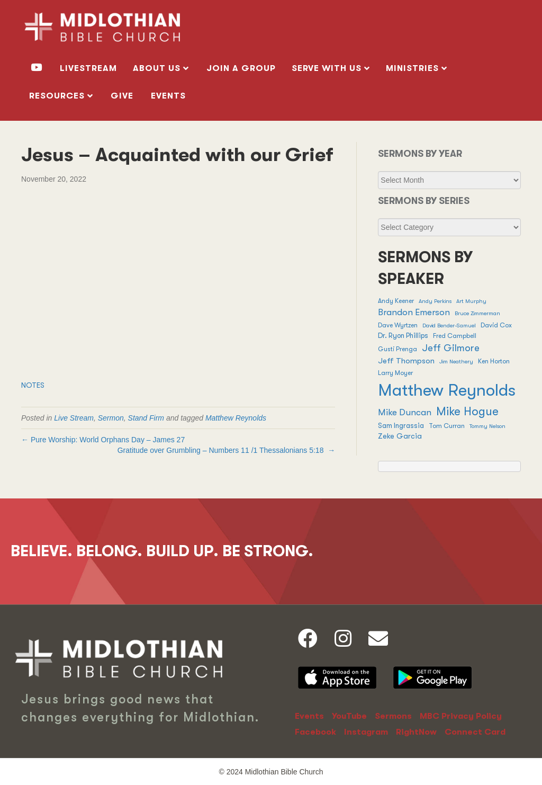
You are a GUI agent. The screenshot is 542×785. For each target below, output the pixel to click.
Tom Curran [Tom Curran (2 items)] (447, 426)
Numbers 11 (229, 450)
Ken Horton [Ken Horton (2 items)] (494, 361)
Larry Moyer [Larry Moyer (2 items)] (395, 373)
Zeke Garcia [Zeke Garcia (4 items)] (400, 436)
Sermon (111, 418)
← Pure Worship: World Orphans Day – (104, 439)
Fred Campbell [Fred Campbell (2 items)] (454, 336)
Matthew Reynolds (235, 418)
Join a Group (241, 68)
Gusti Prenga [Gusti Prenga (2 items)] (397, 349)
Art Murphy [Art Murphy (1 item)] (471, 301)
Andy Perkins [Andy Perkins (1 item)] (435, 301)
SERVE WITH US (327, 68)
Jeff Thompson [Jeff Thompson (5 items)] (406, 360)
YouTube (349, 716)
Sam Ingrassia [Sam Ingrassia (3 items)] (401, 426)
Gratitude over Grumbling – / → (227, 450)
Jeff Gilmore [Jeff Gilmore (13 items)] (451, 348)
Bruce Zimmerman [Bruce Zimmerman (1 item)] (477, 313)
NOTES (32, 385)
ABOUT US (156, 68)
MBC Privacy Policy (461, 716)
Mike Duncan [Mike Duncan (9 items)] (404, 412)
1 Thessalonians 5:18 (289, 450)
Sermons (393, 716)
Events (168, 96)
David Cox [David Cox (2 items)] (496, 325)
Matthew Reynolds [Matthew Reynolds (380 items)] (447, 390)
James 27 (168, 439)
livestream (88, 68)
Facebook (315, 732)
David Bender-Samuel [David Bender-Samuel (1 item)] (449, 325)
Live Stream (74, 418)
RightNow (416, 732)
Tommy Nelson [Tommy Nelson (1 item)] (487, 426)
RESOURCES (57, 96)
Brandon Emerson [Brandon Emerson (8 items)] (414, 312)
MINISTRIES (412, 68)
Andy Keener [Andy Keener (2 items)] (396, 301)
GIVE (122, 96)
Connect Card (475, 732)
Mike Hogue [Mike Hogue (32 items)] (467, 411)
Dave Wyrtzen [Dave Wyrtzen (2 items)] (398, 325)
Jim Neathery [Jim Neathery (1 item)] (456, 361)
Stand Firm (146, 418)
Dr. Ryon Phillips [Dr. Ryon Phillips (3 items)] (403, 336)
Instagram (366, 732)
